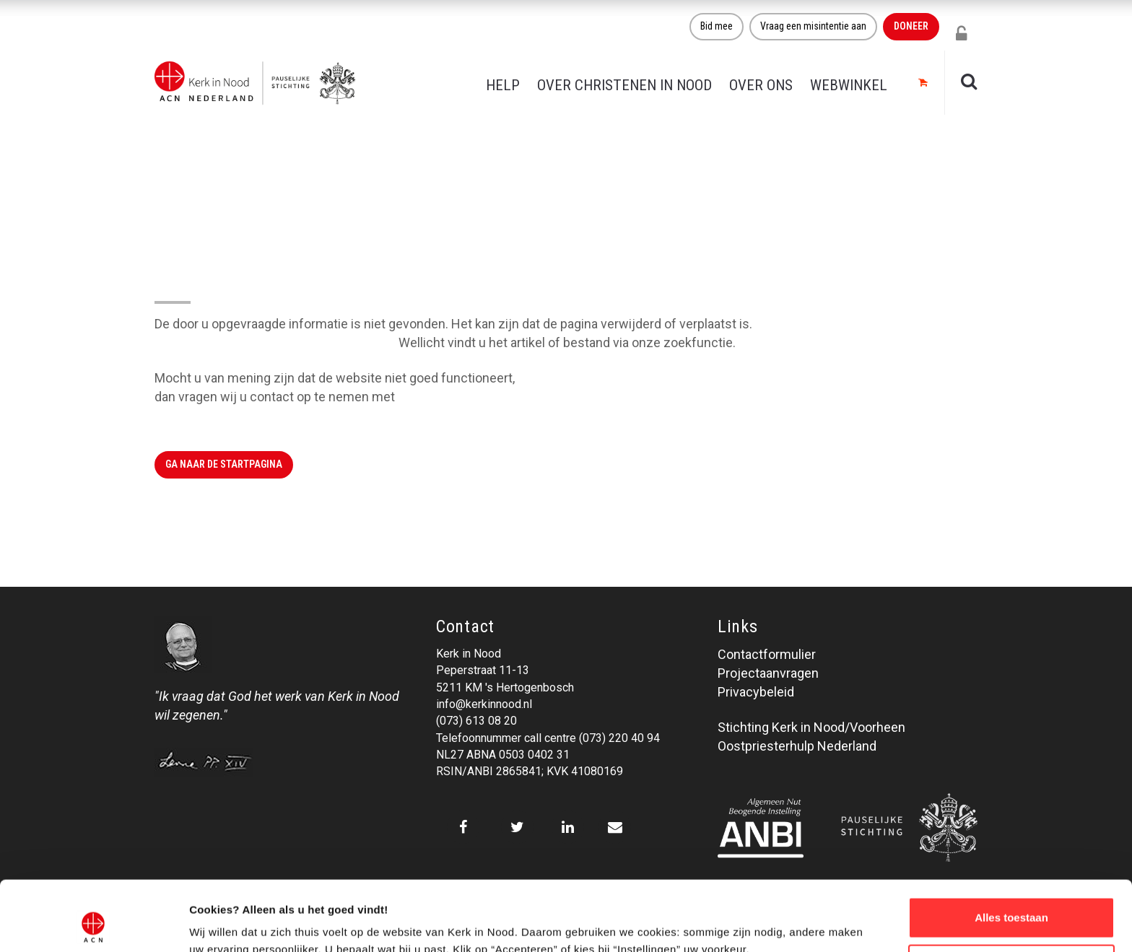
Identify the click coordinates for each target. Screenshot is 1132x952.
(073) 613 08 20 (476, 721)
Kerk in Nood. (436, 396)
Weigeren (1011, 899)
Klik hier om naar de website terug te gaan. (275, 342)
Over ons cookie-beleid (249, 923)
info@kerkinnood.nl (484, 704)
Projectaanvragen (768, 673)
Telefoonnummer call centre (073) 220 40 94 (548, 738)
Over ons (761, 85)
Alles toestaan (1011, 852)
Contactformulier (767, 654)
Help (503, 85)
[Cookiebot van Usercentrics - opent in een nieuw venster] (93, 924)
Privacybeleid (756, 691)
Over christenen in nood (624, 85)
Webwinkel (848, 85)
